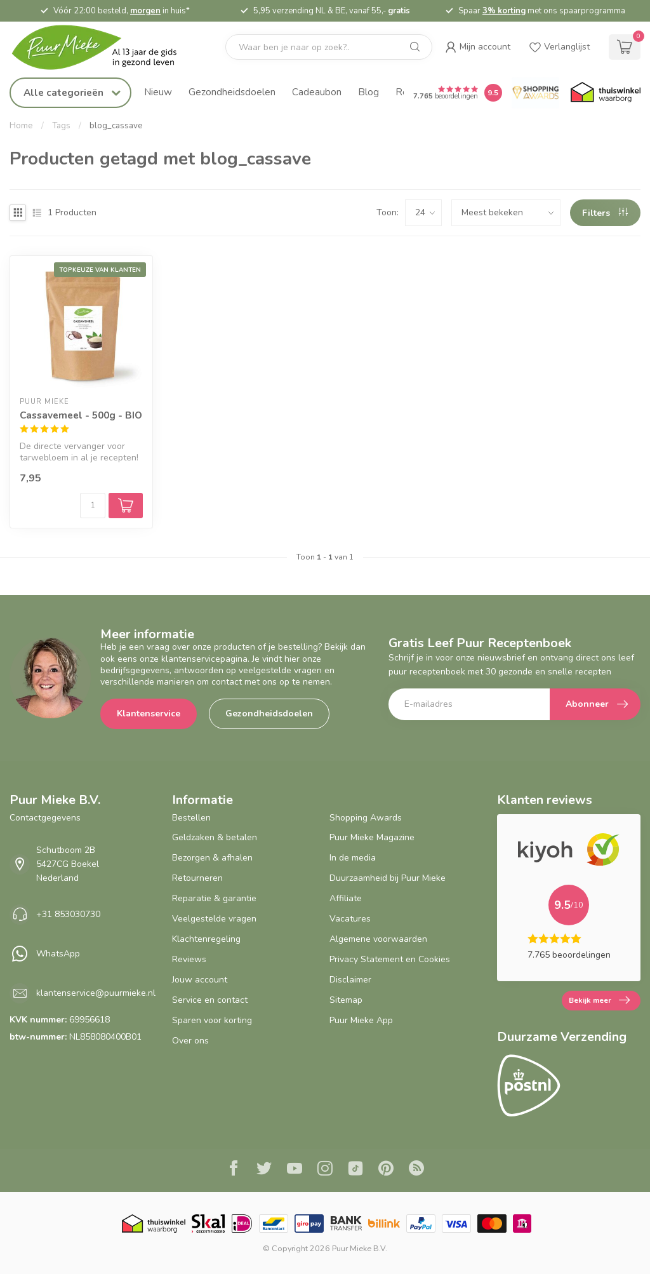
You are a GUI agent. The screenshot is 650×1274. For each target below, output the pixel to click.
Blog (368, 91)
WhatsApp (58, 954)
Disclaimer (350, 980)
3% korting (504, 11)
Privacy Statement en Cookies (389, 959)
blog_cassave (116, 125)
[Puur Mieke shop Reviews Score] (493, 93)
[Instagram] (325, 1170)
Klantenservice (148, 713)
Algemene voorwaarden (378, 939)
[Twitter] (264, 1170)
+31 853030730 (68, 914)
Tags (61, 125)
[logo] (105, 47)
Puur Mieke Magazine (372, 837)
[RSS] (416, 1170)
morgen (145, 11)
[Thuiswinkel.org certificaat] (605, 93)
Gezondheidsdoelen (232, 91)
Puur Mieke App (361, 1020)
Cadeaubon (317, 91)
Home (21, 125)
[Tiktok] (355, 1170)
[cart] (624, 47)
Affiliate (345, 898)
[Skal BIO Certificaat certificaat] (208, 1223)
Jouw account (199, 980)
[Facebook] (233, 1170)
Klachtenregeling (206, 939)
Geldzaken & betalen (214, 837)
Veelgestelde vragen (214, 919)
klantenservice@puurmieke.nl (96, 993)
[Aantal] (92, 505)
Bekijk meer (599, 1000)
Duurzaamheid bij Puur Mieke (387, 878)
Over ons (190, 1041)
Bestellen (191, 818)
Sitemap (345, 1000)
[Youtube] (294, 1170)
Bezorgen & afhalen (212, 858)
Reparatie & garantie (214, 898)
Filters (605, 213)
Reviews (189, 959)
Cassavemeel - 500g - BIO (81, 415)
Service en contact (210, 1000)
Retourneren (197, 878)
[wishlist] (559, 47)
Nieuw (158, 91)
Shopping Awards (365, 818)
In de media (352, 858)
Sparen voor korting (212, 1020)
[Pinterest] (386, 1170)
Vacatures (350, 919)
